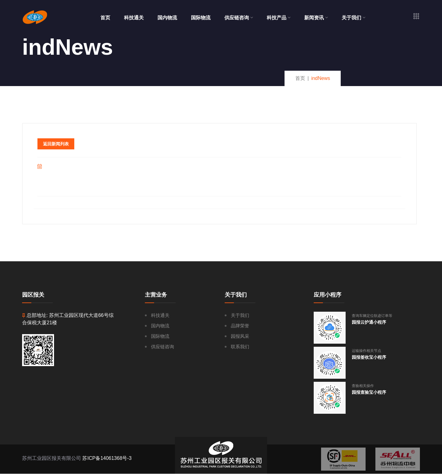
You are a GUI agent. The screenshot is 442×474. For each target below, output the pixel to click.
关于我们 (353, 17)
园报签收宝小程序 (369, 357)
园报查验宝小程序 (369, 392)
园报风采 (240, 336)
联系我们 (240, 346)
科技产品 (278, 17)
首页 (105, 17)
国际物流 (201, 17)
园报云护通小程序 (369, 322)
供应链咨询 (238, 17)
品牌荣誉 (240, 325)
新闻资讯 (316, 17)
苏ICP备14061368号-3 (106, 458)
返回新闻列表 (56, 143)
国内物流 (167, 17)
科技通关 (134, 17)
